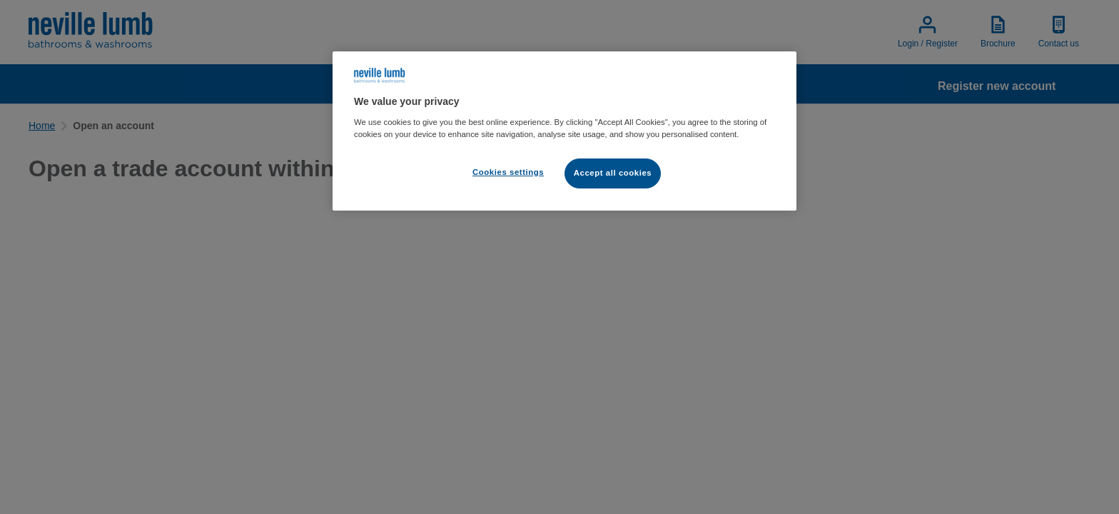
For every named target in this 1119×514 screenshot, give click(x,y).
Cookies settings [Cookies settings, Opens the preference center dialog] (508, 172)
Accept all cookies (613, 172)
